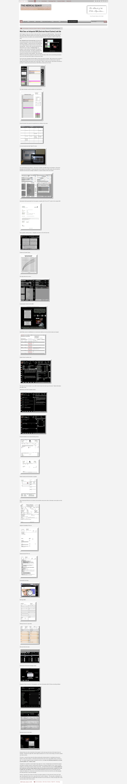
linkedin (103, 1)
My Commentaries (38, 781)
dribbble (105, 1)
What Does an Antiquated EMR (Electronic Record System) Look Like (40, 31)
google (99, 1)
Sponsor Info (56, 21)
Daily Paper (38, 21)
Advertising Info (64, 21)
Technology (58, 781)
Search (105, 22)
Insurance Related (61, 1)
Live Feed (31, 1)
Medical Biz (69, 1)
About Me (25, 21)
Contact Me (31, 21)
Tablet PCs (53, 781)
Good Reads (44, 1)
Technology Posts (52, 1)
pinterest (107, 1)
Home (21, 21)
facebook (96, 1)
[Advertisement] (49, 15)
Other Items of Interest (47, 781)
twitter (94, 1)
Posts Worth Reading (46, 21)
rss (101, 1)
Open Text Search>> (73, 21)
